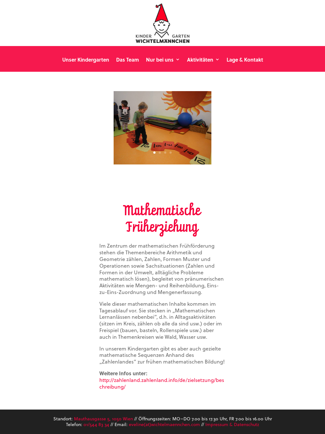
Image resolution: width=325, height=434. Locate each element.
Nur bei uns (160, 60)
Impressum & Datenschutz (232, 424)
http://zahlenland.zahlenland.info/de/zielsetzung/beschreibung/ (161, 383)
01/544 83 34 (96, 424)
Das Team (127, 60)
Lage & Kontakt (245, 60)
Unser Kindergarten (85, 60)
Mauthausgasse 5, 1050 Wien (103, 418)
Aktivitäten (200, 60)
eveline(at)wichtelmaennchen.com (164, 424)
